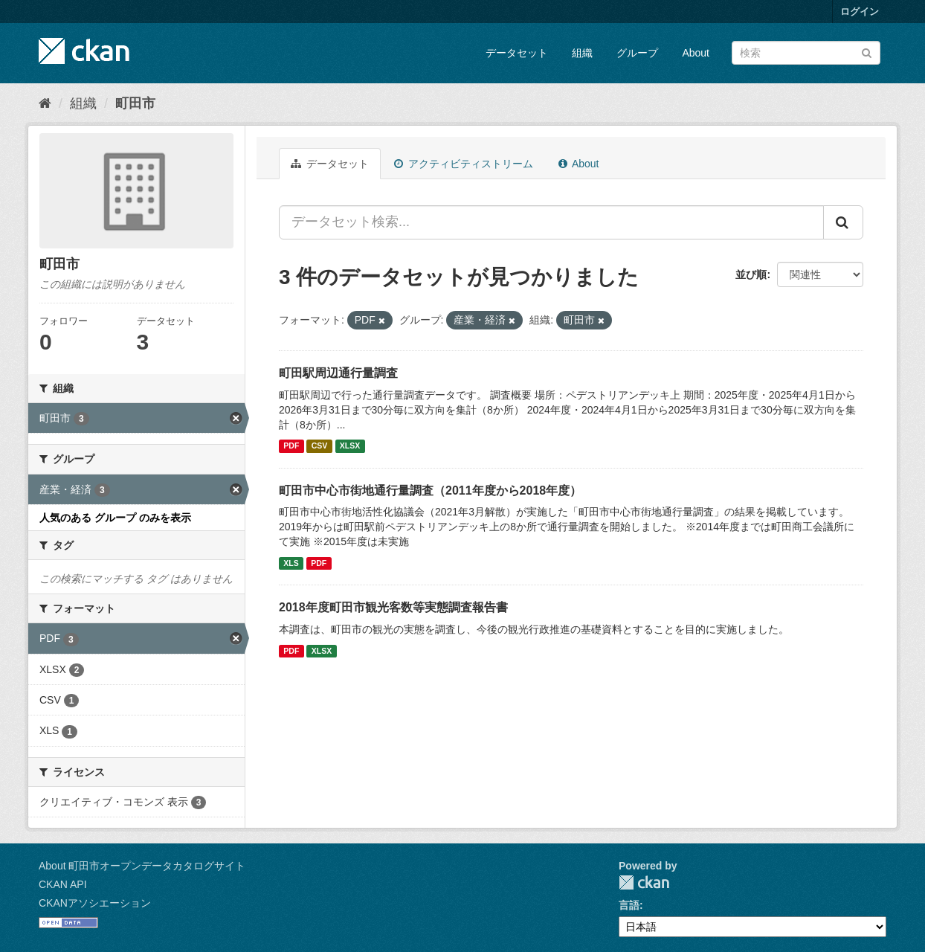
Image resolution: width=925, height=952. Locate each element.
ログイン (859, 11)
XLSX (350, 446)
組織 (582, 53)
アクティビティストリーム (463, 164)
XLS (290, 563)
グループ (637, 53)
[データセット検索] (806, 53)
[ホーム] (45, 103)
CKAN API (63, 884)
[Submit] (866, 51)
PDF (291, 446)
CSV (320, 446)
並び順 (751, 274)
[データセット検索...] (551, 222)
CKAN (644, 882)
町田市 (135, 103)
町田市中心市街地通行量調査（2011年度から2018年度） (430, 490)
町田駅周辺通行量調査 (338, 373)
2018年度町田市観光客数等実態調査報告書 (393, 607)
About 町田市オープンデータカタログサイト (142, 866)
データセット (517, 53)
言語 (629, 905)
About (695, 53)
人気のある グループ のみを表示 (115, 518)
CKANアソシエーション (95, 903)
